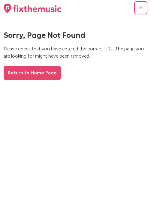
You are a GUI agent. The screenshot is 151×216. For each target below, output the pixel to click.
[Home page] (32, 8)
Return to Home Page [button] (32, 73)
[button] (140, 7)
